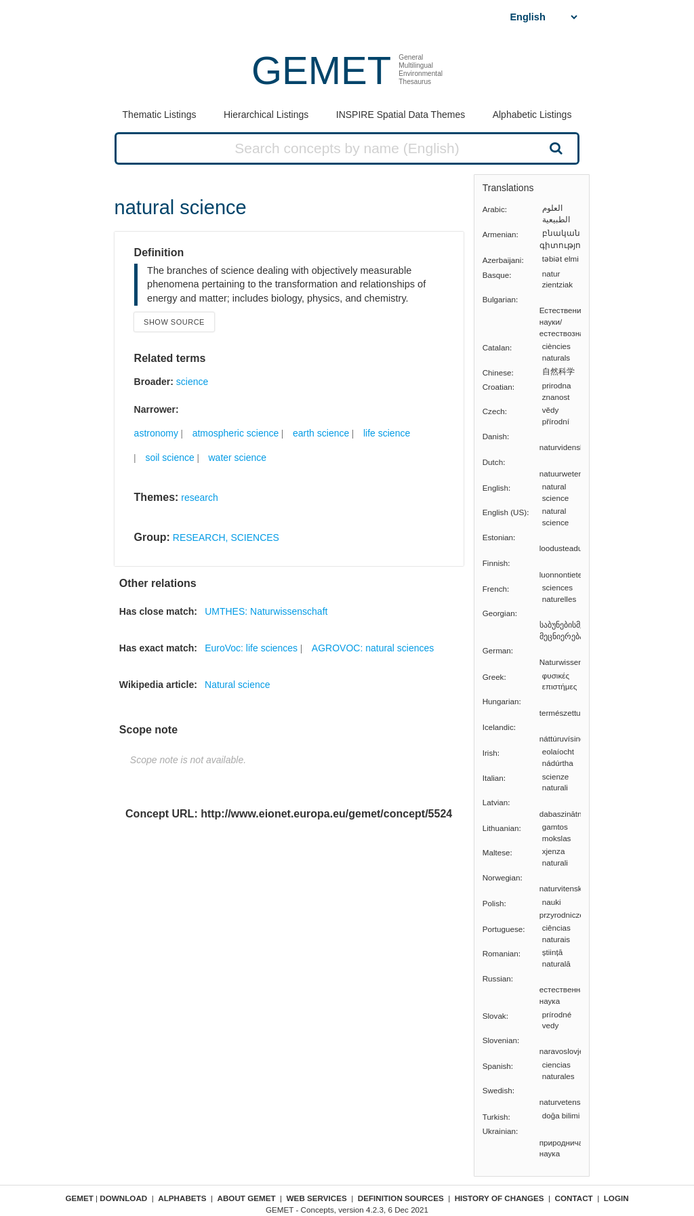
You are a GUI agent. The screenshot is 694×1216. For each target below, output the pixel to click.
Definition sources (401, 1198)
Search (554, 147)
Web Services (317, 1198)
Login (616, 1198)
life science (386, 433)
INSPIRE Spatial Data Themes (400, 114)
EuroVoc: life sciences (251, 648)
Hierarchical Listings (266, 114)
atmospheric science (235, 433)
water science (237, 457)
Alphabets (182, 1198)
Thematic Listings (160, 114)
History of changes (499, 1198)
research (199, 497)
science (192, 381)
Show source (174, 322)
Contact (574, 1198)
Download (123, 1198)
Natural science (237, 684)
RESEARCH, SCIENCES (226, 537)
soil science (169, 457)
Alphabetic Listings (532, 114)
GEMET (321, 70)
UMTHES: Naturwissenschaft (266, 611)
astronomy (156, 433)
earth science (321, 433)
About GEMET (247, 1198)
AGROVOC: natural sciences (373, 648)
